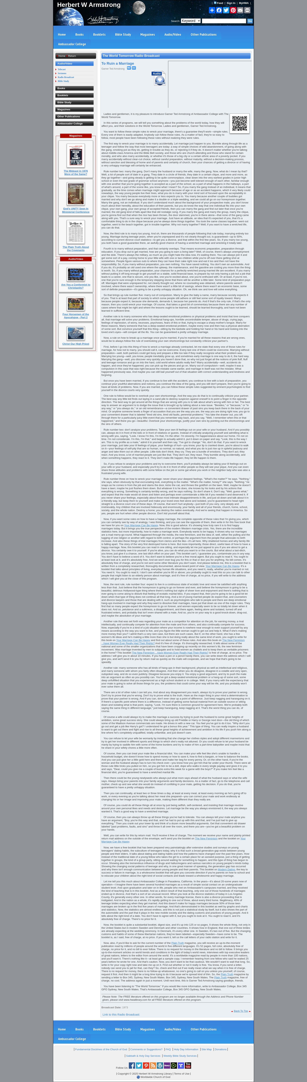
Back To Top (241, 1010)
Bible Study (123, 34)
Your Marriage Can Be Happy (141, 525)
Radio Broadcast (66, 77)
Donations (221, 1049)
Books (79, 34)
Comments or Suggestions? (146, 1049)
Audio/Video (172, 34)
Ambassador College (72, 44)
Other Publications (204, 34)
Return (72, 55)
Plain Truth (177, 942)
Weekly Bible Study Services (180, 1055)
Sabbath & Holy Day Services (143, 1055)
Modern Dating (226, 869)
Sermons (62, 73)
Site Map (206, 1049)
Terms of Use (182, 1073)
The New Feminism (206, 838)
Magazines (147, 34)
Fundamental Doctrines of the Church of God (101, 1049)
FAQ (168, 1049)
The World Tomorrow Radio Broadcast (131, 55)
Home (62, 34)
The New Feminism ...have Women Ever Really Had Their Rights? (170, 652)
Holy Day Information (186, 1049)
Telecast (62, 69)
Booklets (99, 34)
